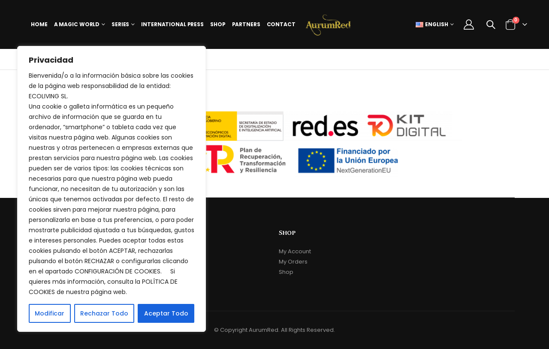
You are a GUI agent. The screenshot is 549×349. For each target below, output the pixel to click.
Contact (281, 24)
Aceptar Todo (166, 313)
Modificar (49, 313)
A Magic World (77, 24)
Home (39, 24)
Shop (218, 24)
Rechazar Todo (104, 313)
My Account (295, 251)
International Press (172, 24)
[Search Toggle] (490, 24)
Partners (246, 24)
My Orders (293, 262)
